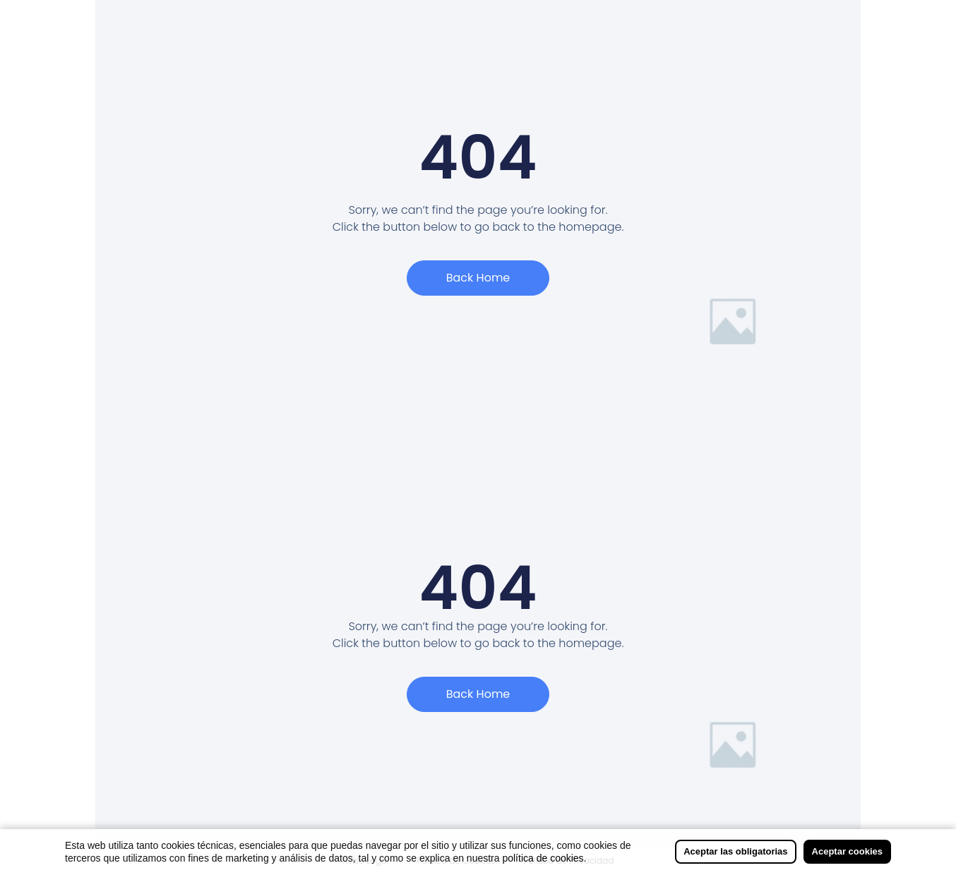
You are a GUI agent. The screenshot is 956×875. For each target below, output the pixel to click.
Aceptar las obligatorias (735, 851)
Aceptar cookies (847, 851)
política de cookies (542, 858)
